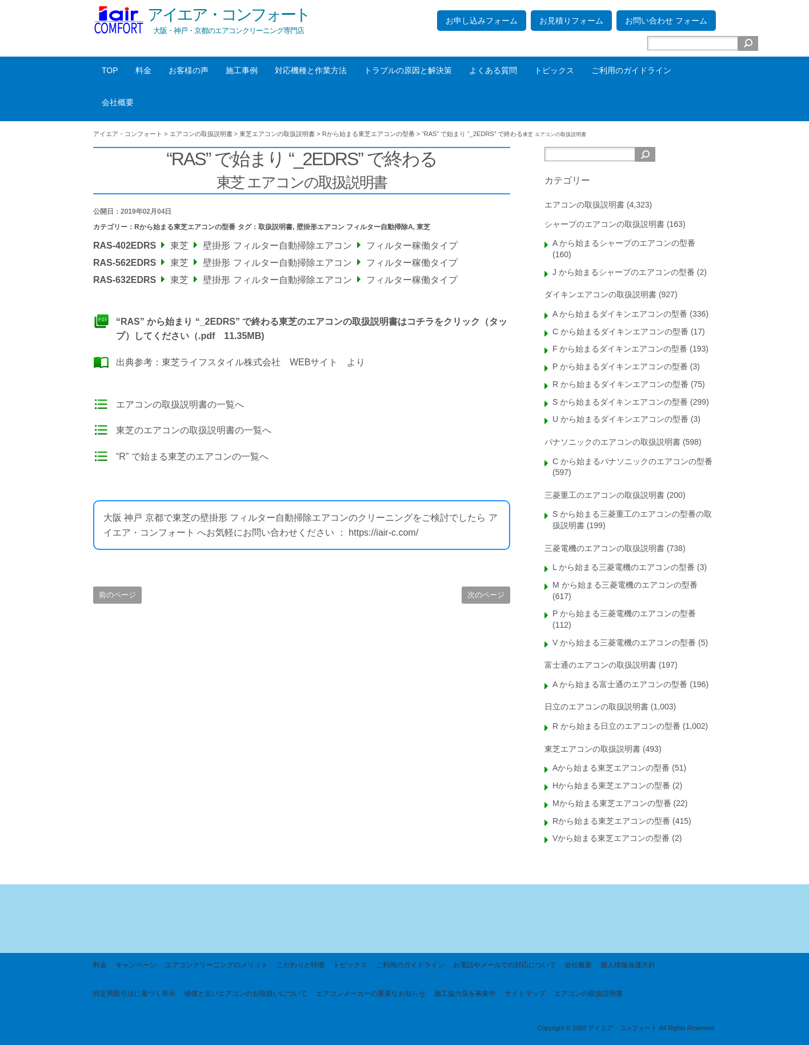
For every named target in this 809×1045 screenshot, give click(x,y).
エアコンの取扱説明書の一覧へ (180, 404)
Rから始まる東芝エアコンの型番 (184, 227)
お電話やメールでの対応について (504, 965)
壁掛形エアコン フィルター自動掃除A (355, 227)
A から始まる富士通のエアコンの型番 (619, 684)
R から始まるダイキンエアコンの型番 (620, 384)
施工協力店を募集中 (465, 994)
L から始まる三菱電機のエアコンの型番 (623, 567)
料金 (143, 70)
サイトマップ (525, 994)
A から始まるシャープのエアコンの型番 (623, 243)
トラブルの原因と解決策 (408, 70)
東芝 (423, 227)
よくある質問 (493, 70)
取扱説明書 (275, 227)
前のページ (117, 595)
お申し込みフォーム (482, 20)
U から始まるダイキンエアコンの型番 (620, 419)
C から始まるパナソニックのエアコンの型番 (632, 461)
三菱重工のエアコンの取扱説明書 (604, 495)
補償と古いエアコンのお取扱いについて (245, 994)
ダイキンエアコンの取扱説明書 (600, 294)
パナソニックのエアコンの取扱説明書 (612, 441)
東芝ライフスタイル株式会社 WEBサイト (250, 362)
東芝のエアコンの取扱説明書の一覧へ (193, 430)
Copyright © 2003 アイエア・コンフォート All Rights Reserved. (626, 1027)
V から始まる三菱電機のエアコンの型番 (624, 642)
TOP (110, 70)
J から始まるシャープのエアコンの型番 (623, 272)
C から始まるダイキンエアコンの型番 (620, 331)
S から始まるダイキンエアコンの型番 (620, 401)
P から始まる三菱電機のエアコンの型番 (624, 613)
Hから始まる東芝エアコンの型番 (611, 785)
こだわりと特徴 (301, 965)
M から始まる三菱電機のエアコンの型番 (625, 584)
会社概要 (118, 102)
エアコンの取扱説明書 (584, 204)
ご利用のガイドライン (631, 70)
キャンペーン (136, 965)
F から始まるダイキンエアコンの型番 (619, 348)
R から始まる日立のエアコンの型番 (616, 726)
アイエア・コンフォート (228, 14)
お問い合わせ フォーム (666, 20)
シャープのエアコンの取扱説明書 (604, 224)
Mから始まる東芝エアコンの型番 (611, 803)
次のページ (485, 595)
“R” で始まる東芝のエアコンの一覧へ (192, 456)
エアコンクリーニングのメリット (216, 965)
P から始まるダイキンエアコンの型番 (620, 366)
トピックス (554, 70)
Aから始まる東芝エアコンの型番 (611, 767)
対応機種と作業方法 (311, 70)
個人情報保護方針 (627, 965)
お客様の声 (189, 70)
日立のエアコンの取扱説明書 (596, 706)
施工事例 (242, 70)
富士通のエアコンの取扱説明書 (600, 664)
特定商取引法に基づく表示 (134, 994)
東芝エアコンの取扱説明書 (592, 748)
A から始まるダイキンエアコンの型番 (619, 313)
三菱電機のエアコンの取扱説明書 (604, 548)
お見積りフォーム (571, 20)
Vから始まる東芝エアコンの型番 (611, 838)
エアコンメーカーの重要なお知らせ (371, 994)
